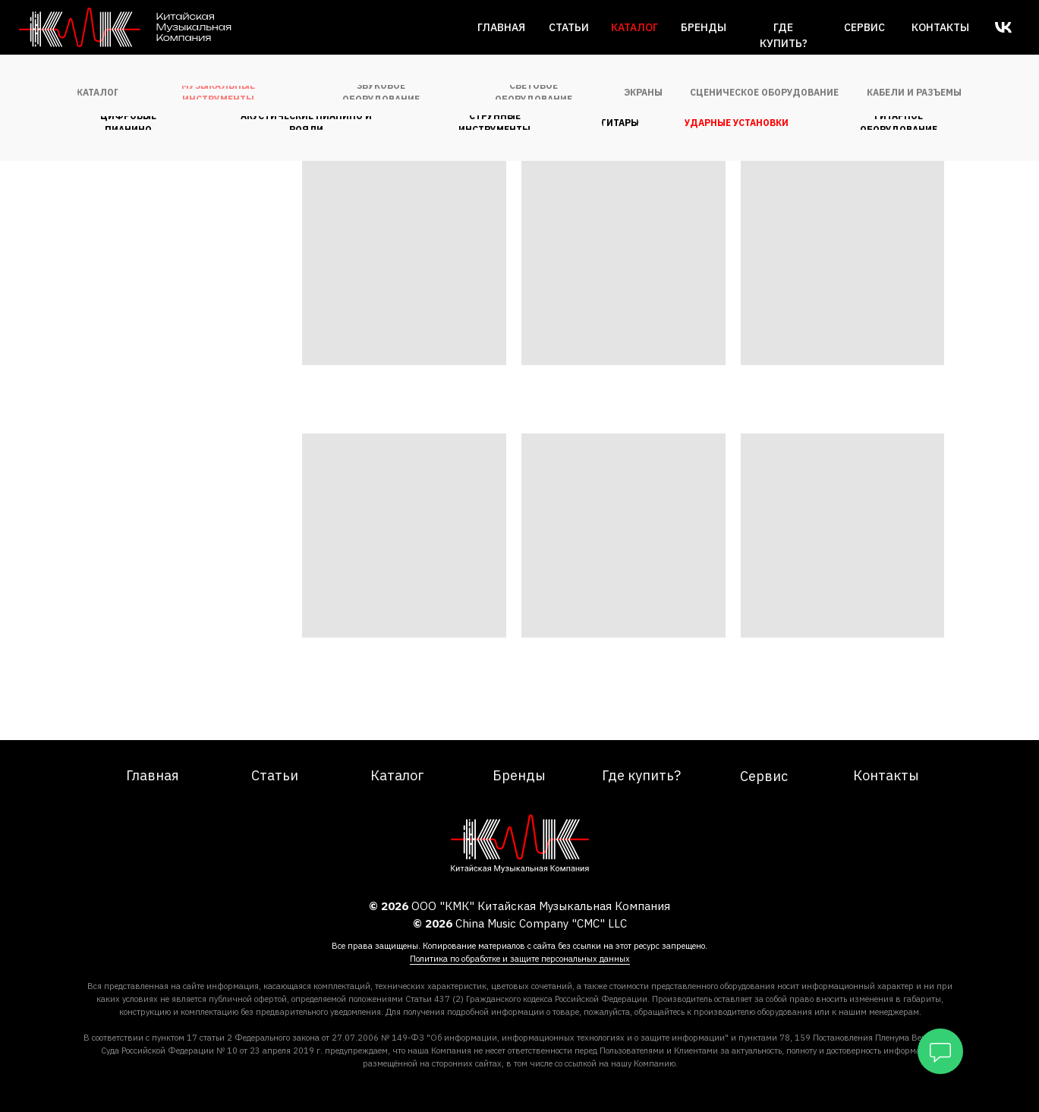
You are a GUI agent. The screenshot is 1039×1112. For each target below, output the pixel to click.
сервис (864, 27)
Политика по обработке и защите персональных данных (520, 958)
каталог (634, 27)
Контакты (940, 27)
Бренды (703, 27)
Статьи (569, 27)
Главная (501, 27)
